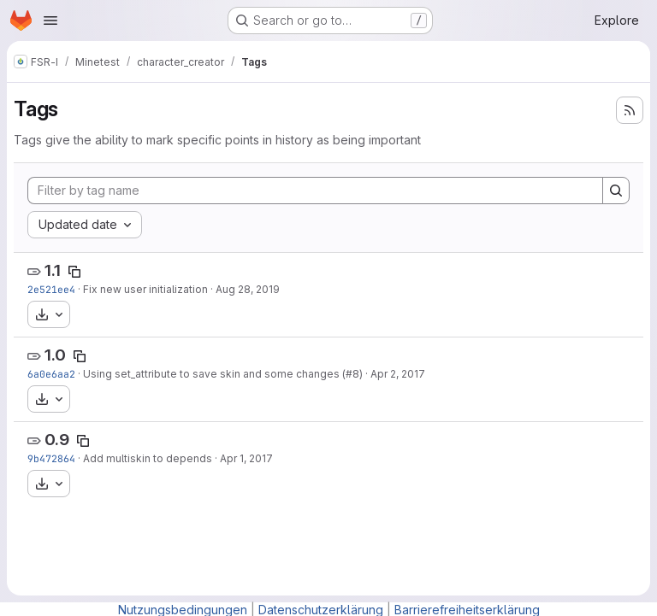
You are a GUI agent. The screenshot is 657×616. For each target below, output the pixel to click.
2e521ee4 (51, 289)
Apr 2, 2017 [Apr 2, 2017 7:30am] (397, 373)
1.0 (55, 355)
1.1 (52, 270)
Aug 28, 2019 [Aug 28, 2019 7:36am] (248, 289)
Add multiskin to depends (147, 458)
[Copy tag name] (74, 271)
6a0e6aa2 (51, 373)
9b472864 (51, 458)
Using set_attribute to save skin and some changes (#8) (223, 373)
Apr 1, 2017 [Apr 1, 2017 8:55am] (246, 458)
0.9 (56, 439)
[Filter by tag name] (315, 190)
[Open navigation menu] (50, 20)
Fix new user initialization (145, 289)
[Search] (616, 190)
